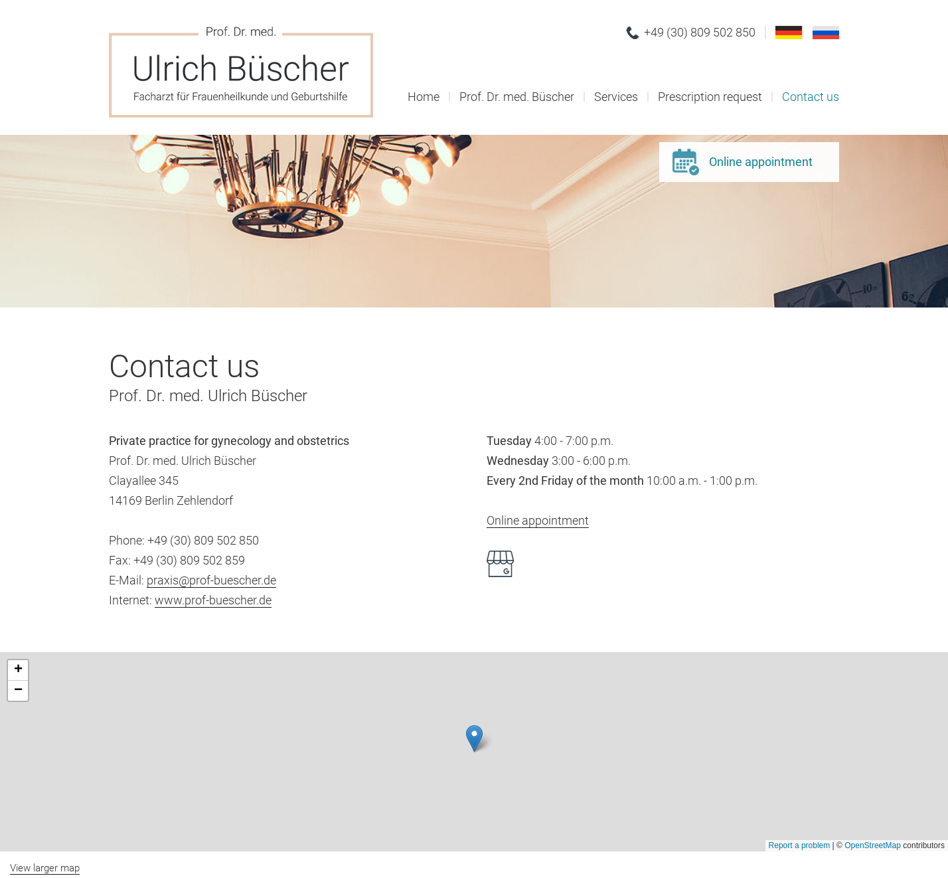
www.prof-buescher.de (213, 600)
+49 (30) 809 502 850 (699, 32)
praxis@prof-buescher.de (211, 580)
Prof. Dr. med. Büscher (516, 97)
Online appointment (761, 162)
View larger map (45, 868)
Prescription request (710, 97)
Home (423, 97)
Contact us (810, 97)
